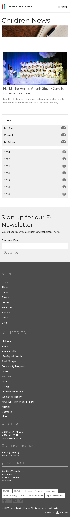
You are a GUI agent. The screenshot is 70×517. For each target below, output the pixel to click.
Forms (22, 495)
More (4, 416)
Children (6, 340)
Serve (5, 317)
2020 (35, 173)
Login (55, 508)
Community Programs (14, 366)
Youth (5, 345)
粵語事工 (7, 491)
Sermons (6, 312)
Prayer (5, 381)
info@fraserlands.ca (11, 438)
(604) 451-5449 (9, 431)
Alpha (5, 371)
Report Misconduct (55, 495)
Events (5, 297)
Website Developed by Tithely (35, 511)
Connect (35, 135)
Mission (35, 127)
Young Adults (9, 350)
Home (5, 281)
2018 (35, 187)
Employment (50, 491)
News (5, 292)
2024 (35, 152)
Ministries (35, 141)
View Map (6, 480)
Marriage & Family (12, 356)
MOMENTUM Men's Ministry (18, 401)
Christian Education (12, 391)
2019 (35, 180)
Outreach (7, 411)
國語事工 (18, 491)
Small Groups (9, 361)
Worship (6, 376)
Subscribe (11, 252)
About (5, 287)
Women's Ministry (12, 396)
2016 (35, 194)
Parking (38, 491)
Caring (5, 386)
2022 (35, 159)
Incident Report (35, 495)
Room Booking (10, 495)
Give (4, 322)
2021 (35, 166)
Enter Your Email (10, 240)
